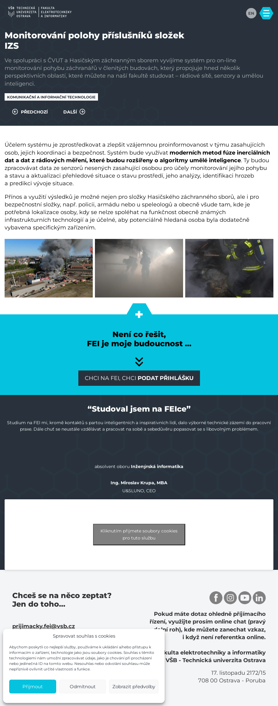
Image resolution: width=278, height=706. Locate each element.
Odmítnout (83, 686)
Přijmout (32, 686)
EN (251, 13)
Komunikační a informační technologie (51, 97)
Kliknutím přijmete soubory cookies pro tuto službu (139, 534)
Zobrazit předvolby (133, 686)
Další (74, 112)
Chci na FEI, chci (139, 378)
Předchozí (30, 112)
